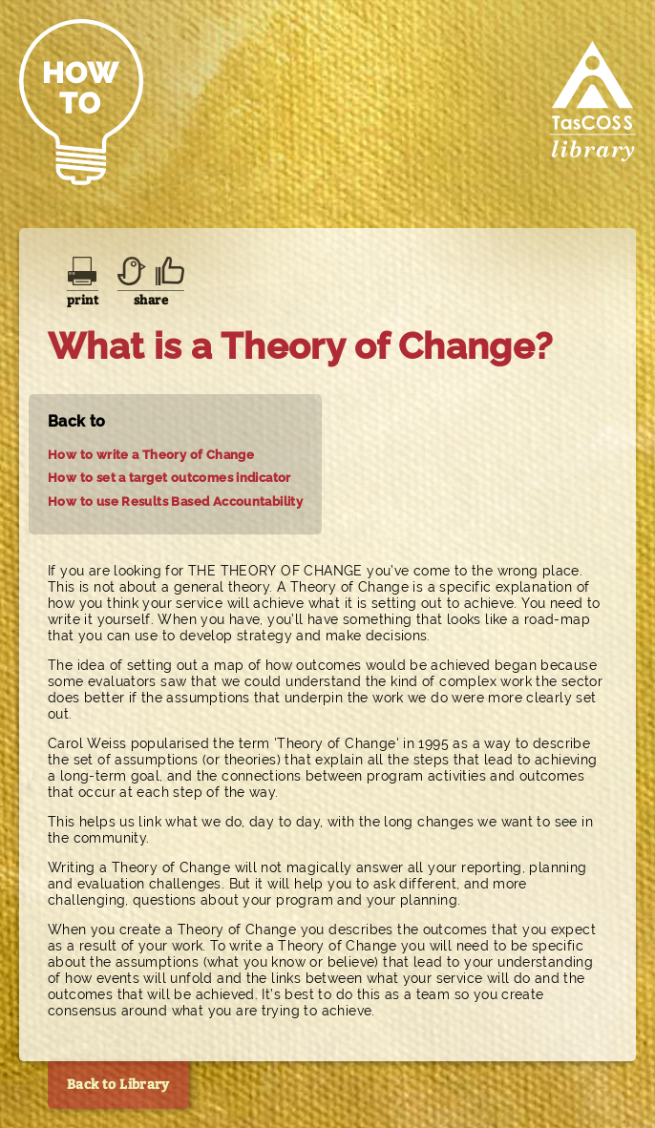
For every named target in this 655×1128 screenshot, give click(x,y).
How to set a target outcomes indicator (169, 477)
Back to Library (118, 1084)
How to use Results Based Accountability (175, 501)
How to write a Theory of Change (151, 455)
